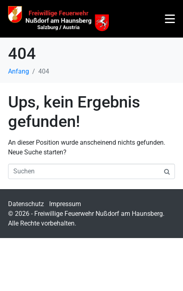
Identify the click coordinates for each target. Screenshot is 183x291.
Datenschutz (26, 204)
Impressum (65, 204)
